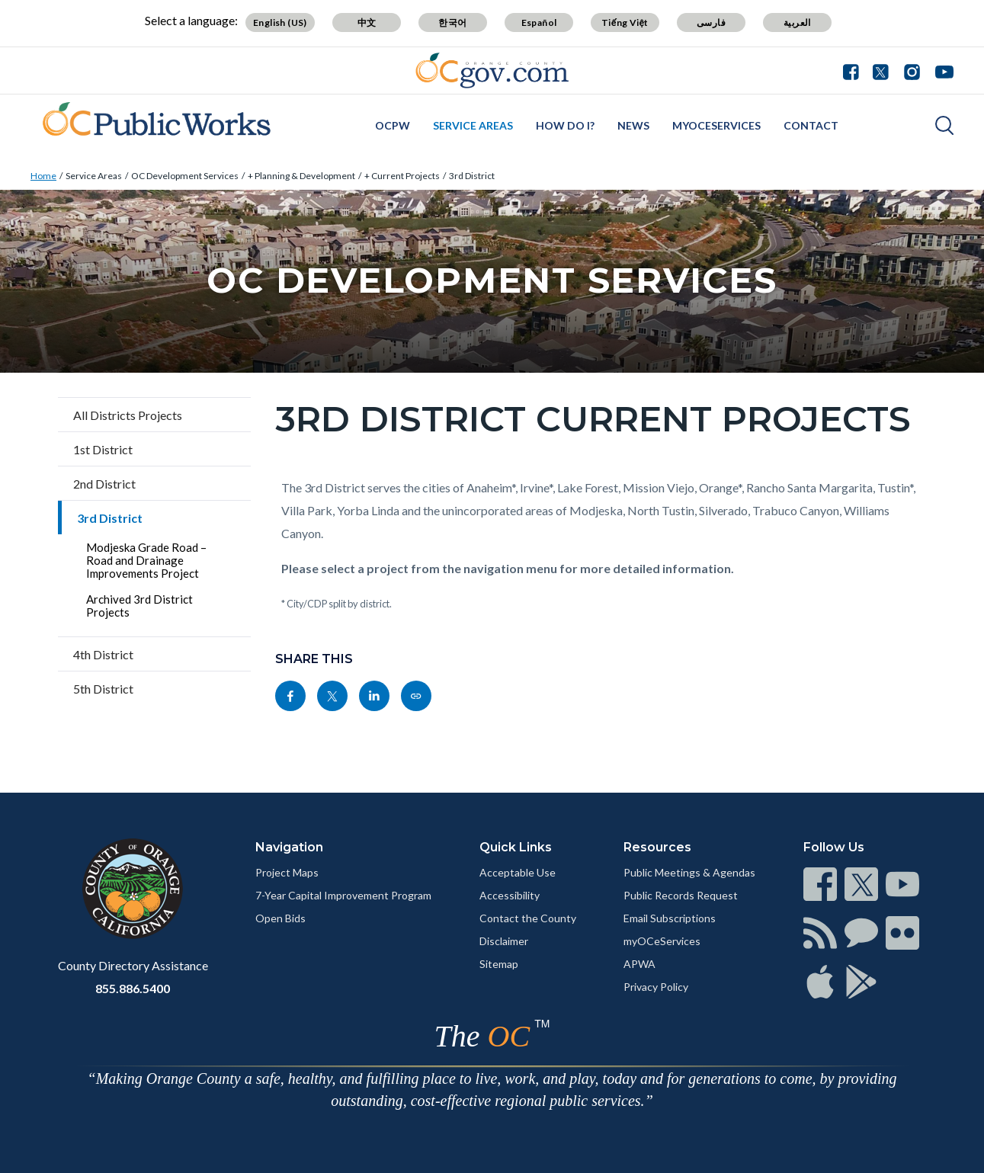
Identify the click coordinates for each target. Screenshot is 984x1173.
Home (43, 175)
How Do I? (565, 125)
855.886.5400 (132, 988)
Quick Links (515, 847)
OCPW (392, 125)
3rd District (472, 175)
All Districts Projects (127, 415)
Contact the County (527, 918)
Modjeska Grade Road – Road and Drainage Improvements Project (146, 560)
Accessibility (509, 895)
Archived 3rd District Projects (139, 605)
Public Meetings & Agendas (689, 872)
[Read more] (492, 70)
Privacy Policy (655, 986)
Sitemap (498, 963)
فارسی (711, 22)
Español (539, 22)
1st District (103, 449)
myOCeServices (716, 125)
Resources (657, 847)
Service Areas (473, 125)
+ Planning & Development (301, 175)
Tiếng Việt (625, 22)
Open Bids (280, 918)
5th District (103, 688)
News (633, 125)
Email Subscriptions (669, 918)
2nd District (104, 483)
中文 (367, 22)
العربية (797, 22)
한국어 (452, 22)
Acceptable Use (517, 872)
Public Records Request (680, 895)
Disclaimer (503, 940)
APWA (639, 963)
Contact (811, 125)
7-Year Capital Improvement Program (343, 895)
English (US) (280, 22)
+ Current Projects (402, 175)
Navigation (289, 847)
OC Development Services (185, 175)
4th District (103, 654)
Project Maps (287, 872)
